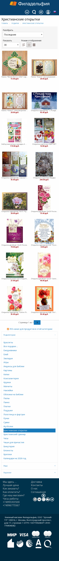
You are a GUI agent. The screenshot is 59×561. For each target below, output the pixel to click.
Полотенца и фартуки (14, 414)
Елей (6, 354)
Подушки (8, 410)
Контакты (37, 485)
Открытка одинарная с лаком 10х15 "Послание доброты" (14, 178)
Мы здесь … (10, 481)
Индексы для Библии (14, 366)
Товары (4, 23)
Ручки (6, 418)
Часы (6, 438)
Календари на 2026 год (15, 458)
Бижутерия (9, 446)
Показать (11, 43)
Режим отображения (31, 40)
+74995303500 (11, 502)
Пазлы (7, 398)
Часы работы (10, 498)
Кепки (6, 374)
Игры (6, 362)
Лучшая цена (11, 485)
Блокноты (8, 450)
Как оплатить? (11, 492)
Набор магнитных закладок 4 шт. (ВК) (14, 144)
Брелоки (8, 454)
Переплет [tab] (7, 472)
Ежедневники (10, 350)
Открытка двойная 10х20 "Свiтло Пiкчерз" (44, 279)
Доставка (36, 481)
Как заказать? (11, 488)
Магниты (8, 386)
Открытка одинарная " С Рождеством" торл (44, 110)
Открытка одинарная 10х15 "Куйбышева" (14, 211)
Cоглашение (38, 492)
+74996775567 (11, 505)
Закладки (8, 358)
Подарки (15, 23)
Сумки (6, 422)
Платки (7, 406)
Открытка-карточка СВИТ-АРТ (44, 144)
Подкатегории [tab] (9, 335)
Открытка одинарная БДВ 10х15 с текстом (44, 312)
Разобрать (23, 33)
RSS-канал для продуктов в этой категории (31, 329)
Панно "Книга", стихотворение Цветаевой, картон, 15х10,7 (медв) (14, 110)
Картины (8, 370)
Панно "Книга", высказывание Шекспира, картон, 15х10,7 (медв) (44, 77)
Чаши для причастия (14, 442)
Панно (7, 402)
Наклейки (8, 390)
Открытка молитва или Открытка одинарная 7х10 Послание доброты (14, 279)
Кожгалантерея (11, 378)
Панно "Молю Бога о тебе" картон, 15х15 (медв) (14, 77)
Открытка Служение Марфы (44, 178)
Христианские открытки (32, 23)
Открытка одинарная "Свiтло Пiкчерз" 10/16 (14, 312)
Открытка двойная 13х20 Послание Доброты (14, 245)
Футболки (8, 426)
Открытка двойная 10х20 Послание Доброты (44, 211)
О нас (34, 488)
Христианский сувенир (15, 434)
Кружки (7, 382)
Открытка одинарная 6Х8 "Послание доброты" (44, 245)
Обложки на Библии (13, 394)
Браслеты (8, 342)
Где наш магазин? (14, 495)
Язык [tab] (6, 466)
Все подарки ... (11, 346)
